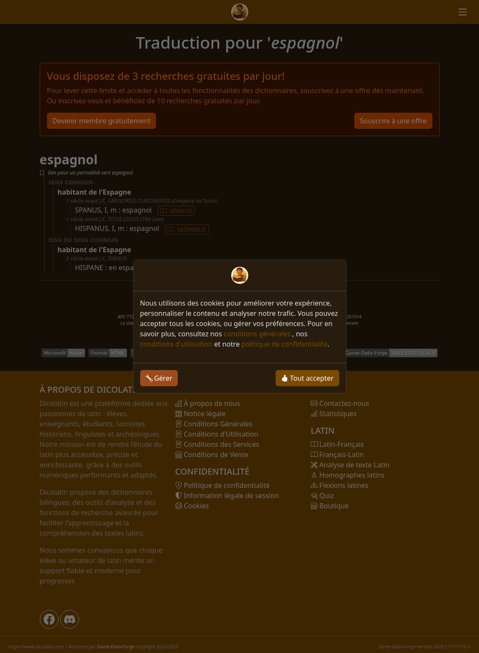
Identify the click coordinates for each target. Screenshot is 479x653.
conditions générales (257, 333)
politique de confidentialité (284, 344)
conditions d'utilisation (176, 344)
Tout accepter (307, 378)
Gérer (159, 378)
